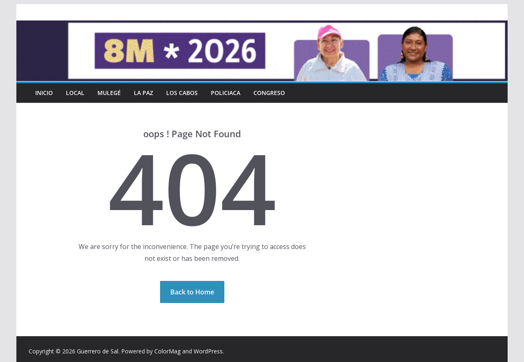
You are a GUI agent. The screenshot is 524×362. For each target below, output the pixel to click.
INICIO (44, 93)
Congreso (269, 93)
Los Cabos (182, 93)
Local (75, 93)
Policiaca (225, 93)
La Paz (143, 93)
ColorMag (167, 351)
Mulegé (109, 93)
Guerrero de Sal (97, 351)
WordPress (208, 351)
